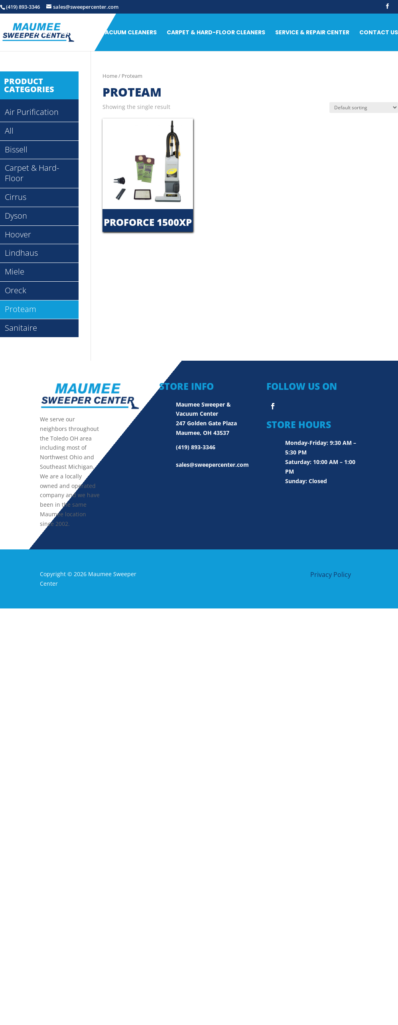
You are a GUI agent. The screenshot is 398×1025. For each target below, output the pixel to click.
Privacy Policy (330, 574)
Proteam (20, 309)
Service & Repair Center (312, 32)
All (9, 130)
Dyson (16, 215)
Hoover (18, 234)
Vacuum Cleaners (129, 32)
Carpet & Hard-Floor (32, 173)
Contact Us (378, 32)
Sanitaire (21, 327)
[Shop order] (363, 107)
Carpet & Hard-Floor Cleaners (216, 32)
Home (42, 32)
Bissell (16, 149)
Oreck (15, 290)
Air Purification (32, 112)
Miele (14, 271)
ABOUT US (76, 32)
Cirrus (15, 197)
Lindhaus (21, 252)
